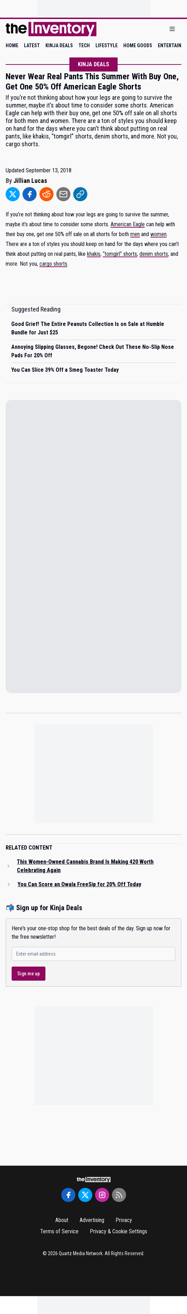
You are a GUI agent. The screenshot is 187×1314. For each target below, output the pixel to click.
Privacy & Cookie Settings (118, 1231)
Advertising (92, 1220)
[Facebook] (68, 1195)
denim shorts (153, 254)
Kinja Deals (93, 64)
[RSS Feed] (119, 1195)
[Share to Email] (63, 194)
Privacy (124, 1220)
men (135, 234)
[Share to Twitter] (13, 194)
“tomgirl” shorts (120, 254)
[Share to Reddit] (46, 194)
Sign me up (28, 973)
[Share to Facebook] (30, 194)
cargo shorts (53, 263)
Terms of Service (59, 1231)
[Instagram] (102, 1195)
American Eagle (128, 224)
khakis (93, 254)
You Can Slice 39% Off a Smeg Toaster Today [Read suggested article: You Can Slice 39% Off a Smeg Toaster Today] (65, 369)
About (61, 1220)
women (158, 234)
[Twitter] (85, 1195)
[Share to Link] (80, 194)
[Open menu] (172, 29)
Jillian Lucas (30, 180)
